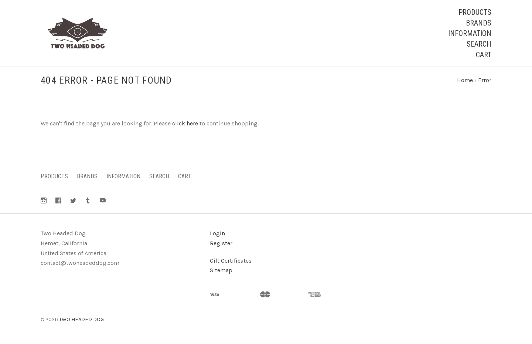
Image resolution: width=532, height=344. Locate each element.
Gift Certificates (231, 260)
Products (474, 12)
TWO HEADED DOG (81, 319)
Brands (478, 22)
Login (217, 233)
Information (469, 33)
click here (185, 123)
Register (221, 243)
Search (479, 44)
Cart (483, 54)
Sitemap (221, 270)
